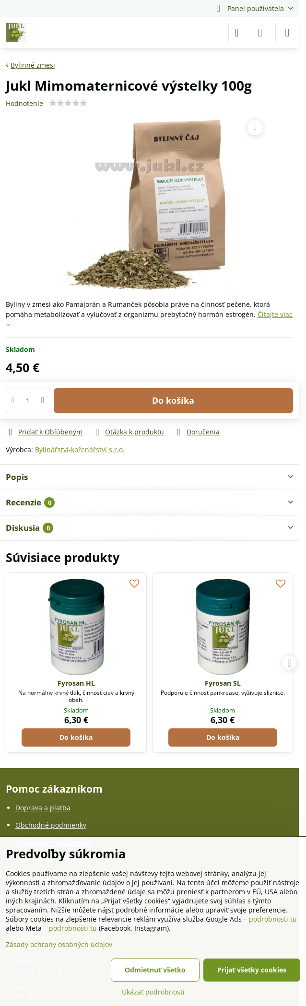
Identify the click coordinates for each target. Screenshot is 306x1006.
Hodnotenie (24, 103)
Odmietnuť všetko (155, 969)
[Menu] (287, 32)
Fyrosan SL (223, 683)
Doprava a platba (43, 807)
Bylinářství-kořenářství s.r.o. (80, 449)
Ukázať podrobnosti (153, 991)
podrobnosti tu (273, 919)
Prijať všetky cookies (251, 969)
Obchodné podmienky (50, 825)
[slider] (68, 103)
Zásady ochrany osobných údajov (59, 944)
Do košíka (173, 404)
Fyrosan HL (76, 683)
